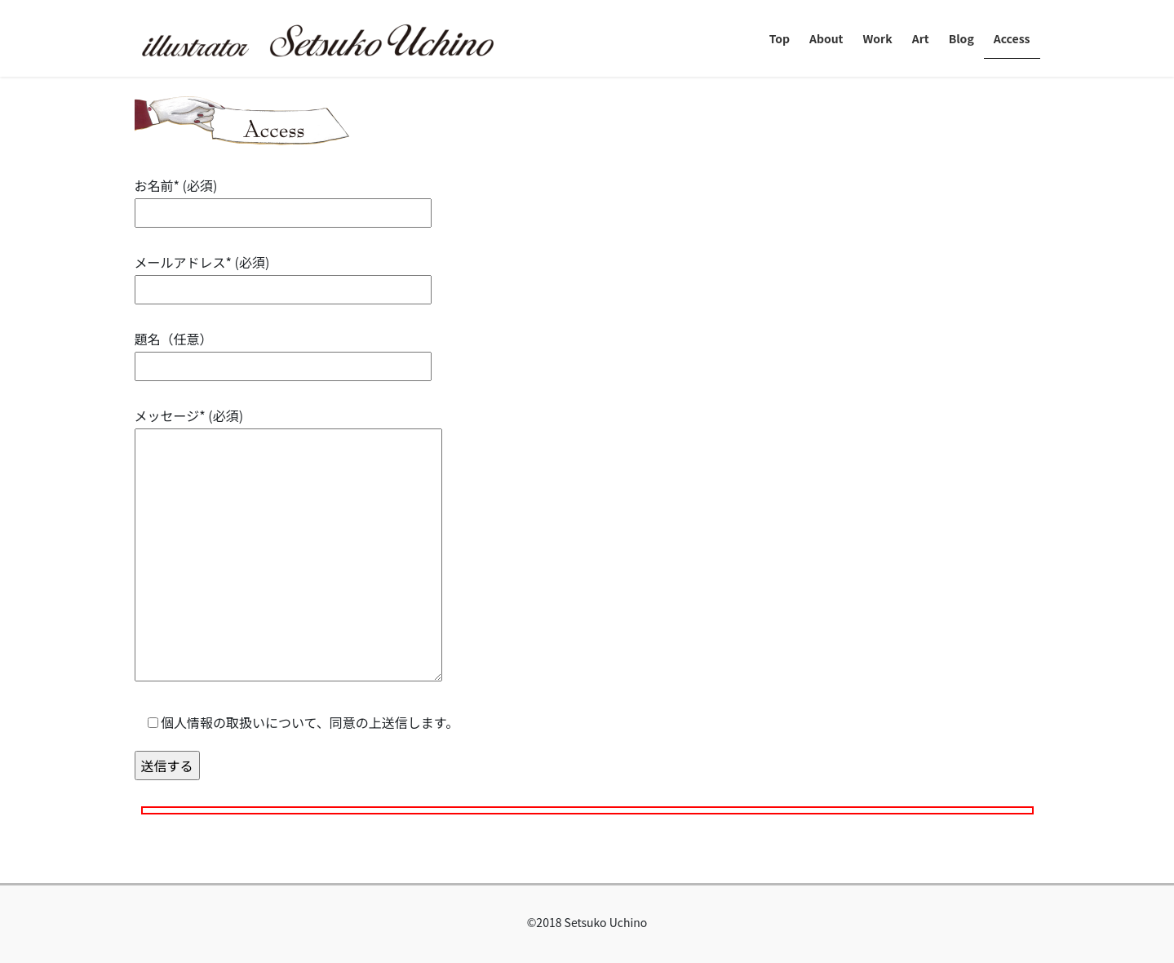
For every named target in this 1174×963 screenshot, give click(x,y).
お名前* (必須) (283, 198)
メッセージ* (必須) (288, 545)
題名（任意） (283, 352)
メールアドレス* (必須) (283, 275)
